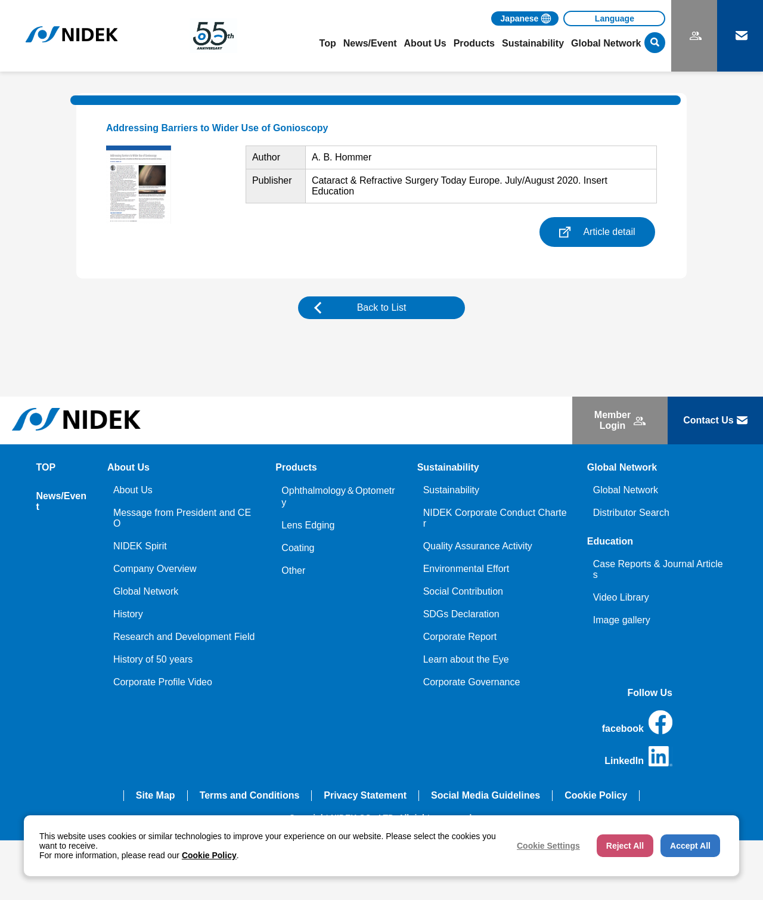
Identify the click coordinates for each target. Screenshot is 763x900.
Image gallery (621, 620)
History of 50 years (153, 659)
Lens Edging (307, 525)
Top (328, 43)
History (128, 614)
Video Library (621, 597)
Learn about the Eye (466, 659)
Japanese (520, 18)
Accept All (690, 845)
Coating (297, 548)
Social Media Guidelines (485, 795)
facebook (637, 722)
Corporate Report (460, 637)
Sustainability (451, 490)
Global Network (145, 591)
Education (610, 541)
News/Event (370, 43)
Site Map (155, 795)
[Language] (614, 18)
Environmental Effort (466, 569)
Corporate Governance (471, 682)
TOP (46, 467)
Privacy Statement (365, 795)
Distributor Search (631, 513)
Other (293, 570)
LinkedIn (638, 756)
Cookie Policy (596, 795)
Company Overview (155, 569)
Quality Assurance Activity (477, 546)
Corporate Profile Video (162, 682)
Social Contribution (463, 591)
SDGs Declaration (461, 614)
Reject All (625, 845)
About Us (133, 490)
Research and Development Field (184, 637)
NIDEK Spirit (140, 546)
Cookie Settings (548, 845)
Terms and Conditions (250, 795)
